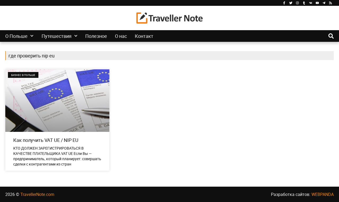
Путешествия (60, 36)
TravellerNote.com (37, 194)
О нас (121, 36)
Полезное (96, 36)
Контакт (144, 36)
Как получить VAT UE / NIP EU (45, 140)
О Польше (19, 36)
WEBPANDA (322, 194)
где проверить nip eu (31, 55)
